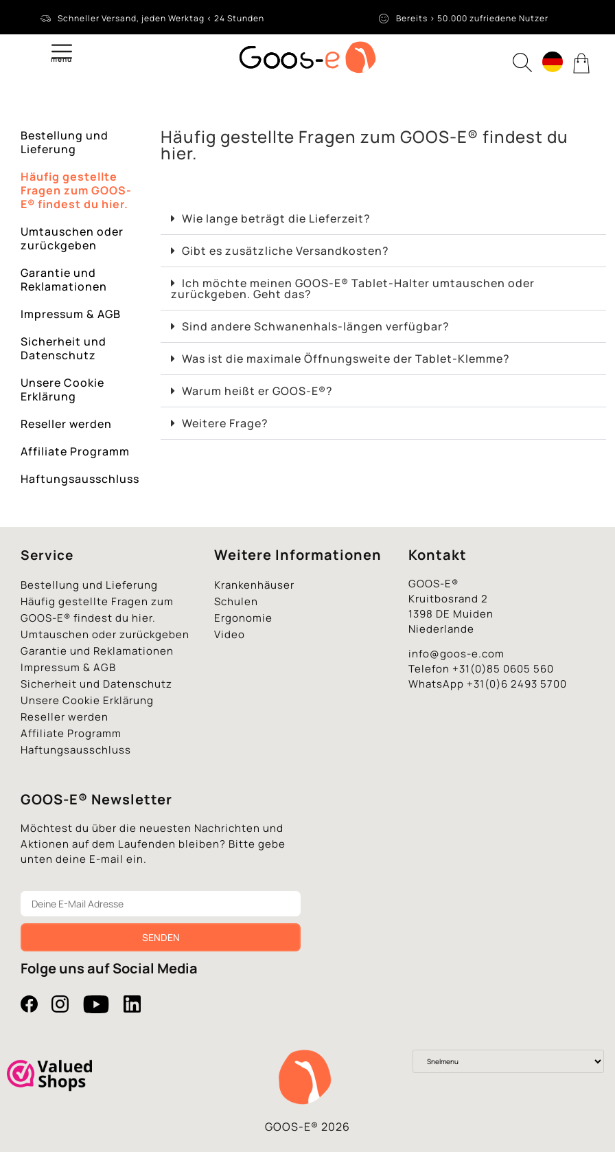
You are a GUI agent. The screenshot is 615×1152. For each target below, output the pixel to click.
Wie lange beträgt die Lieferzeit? (276, 218)
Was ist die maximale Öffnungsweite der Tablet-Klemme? (346, 358)
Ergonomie (243, 618)
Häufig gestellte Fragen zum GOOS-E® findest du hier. (76, 190)
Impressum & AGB (71, 313)
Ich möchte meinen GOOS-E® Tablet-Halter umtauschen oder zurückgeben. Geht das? (353, 288)
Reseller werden (66, 423)
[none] (552, 64)
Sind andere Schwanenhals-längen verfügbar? (316, 326)
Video (229, 634)
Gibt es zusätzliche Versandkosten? (285, 250)
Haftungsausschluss (80, 478)
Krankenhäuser (254, 585)
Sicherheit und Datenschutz (63, 348)
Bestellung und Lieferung (64, 142)
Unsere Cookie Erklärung (62, 389)
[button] (383, 219)
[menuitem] (552, 62)
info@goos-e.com (456, 653)
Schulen (236, 601)
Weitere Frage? (225, 423)
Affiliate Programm (75, 451)
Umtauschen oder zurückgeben (72, 238)
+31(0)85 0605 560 (503, 669)
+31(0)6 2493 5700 (517, 684)
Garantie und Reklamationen (64, 279)
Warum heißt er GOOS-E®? (257, 390)
